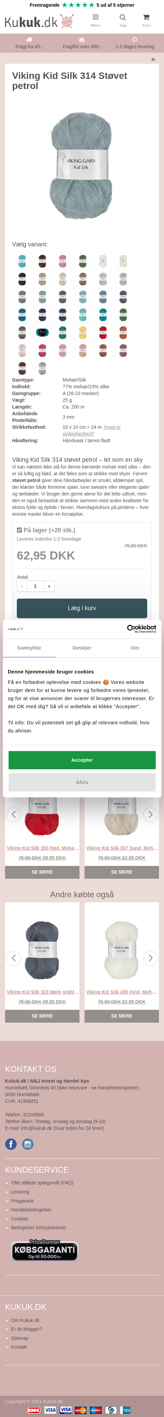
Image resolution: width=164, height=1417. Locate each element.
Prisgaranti (22, 1201)
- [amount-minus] (22, 586)
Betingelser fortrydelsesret (38, 1227)
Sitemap (19, 1338)
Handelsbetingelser (31, 1209)
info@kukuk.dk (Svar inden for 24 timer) (62, 1128)
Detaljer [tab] (82, 648)
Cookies (19, 1219)
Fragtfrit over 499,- (82, 46)
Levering (20, 1192)
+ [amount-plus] (49, 586)
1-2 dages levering (135, 46)
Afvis (82, 782)
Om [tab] (135, 648)
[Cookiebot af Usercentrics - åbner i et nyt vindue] (126, 629)
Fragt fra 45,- (29, 46)
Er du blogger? (26, 1329)
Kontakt (19, 1347)
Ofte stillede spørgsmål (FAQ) (42, 1182)
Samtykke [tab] (29, 648)
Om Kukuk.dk (25, 1320)
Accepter (82, 760)
